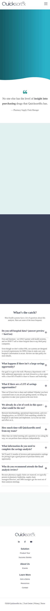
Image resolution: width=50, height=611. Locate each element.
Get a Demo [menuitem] (25, 579)
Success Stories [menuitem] (25, 557)
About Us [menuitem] (25, 564)
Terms (43, 603)
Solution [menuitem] (25, 549)
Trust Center (28, 603)
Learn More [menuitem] (25, 575)
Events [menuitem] (25, 568)
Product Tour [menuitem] (25, 553)
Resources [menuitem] (25, 583)
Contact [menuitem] (25, 588)
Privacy (36, 603)
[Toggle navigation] (46, 4)
